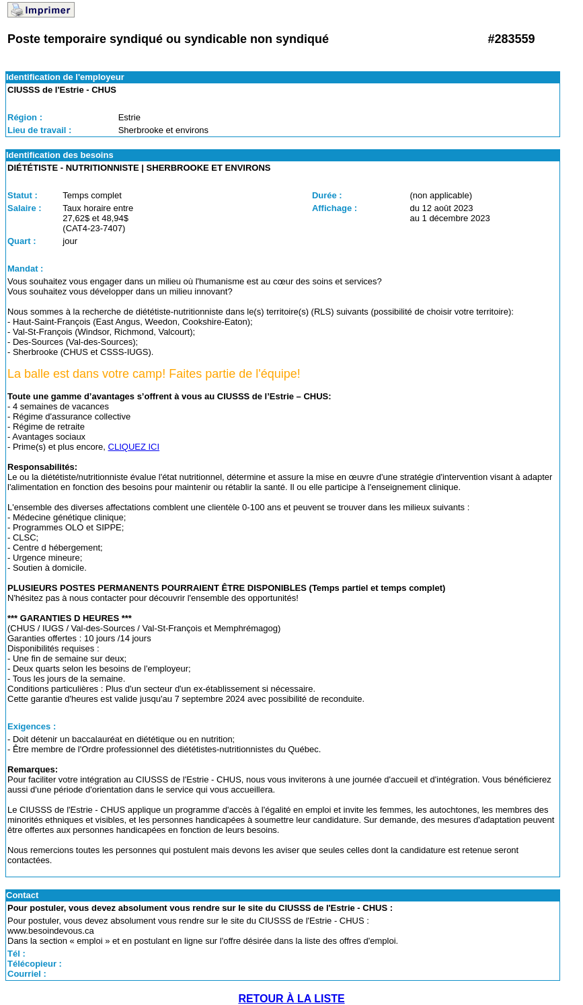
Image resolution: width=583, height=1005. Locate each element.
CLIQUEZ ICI (134, 447)
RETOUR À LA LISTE (291, 998)
